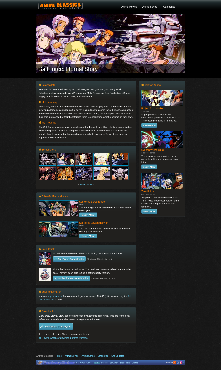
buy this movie (55, 296)
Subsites (104, 363)
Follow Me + (174, 363)
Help (128, 363)
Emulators (114, 363)
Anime (96, 363)
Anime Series (88, 356)
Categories (103, 356)
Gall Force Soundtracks (69, 259)
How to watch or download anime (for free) (63, 338)
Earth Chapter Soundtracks (71, 278)
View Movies (149, 125)
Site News (80, 363)
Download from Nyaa (55, 326)
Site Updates (117, 356)
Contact (135, 363)
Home (59, 356)
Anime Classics (60, 5)
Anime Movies (72, 356)
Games (89, 363)
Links (122, 363)
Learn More (88, 215)
